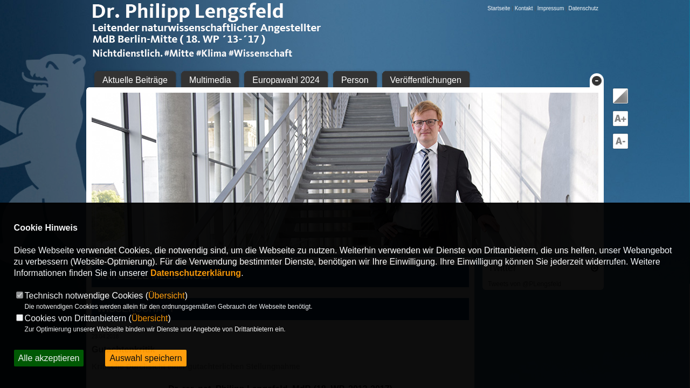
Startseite (498, 8)
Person (355, 80)
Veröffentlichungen (425, 80)
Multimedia (210, 80)
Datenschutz (583, 8)
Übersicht (166, 295)
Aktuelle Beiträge (135, 80)
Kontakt (524, 8)
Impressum (550, 8)
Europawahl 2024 (286, 80)
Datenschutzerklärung (195, 273)
